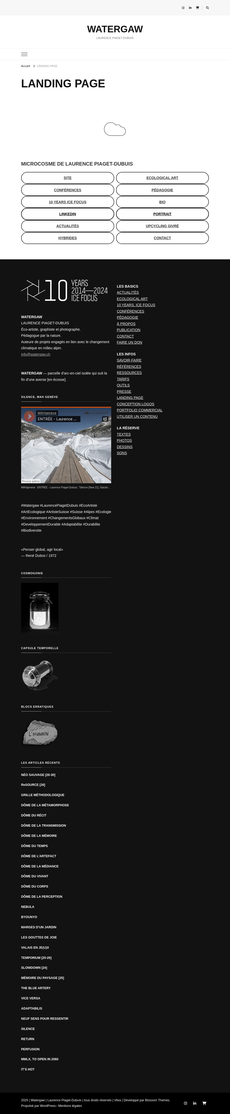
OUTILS (123, 385)
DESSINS (124, 447)
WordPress (47, 1106)
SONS (122, 453)
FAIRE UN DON (129, 342)
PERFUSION (30, 1049)
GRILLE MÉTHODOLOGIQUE (42, 795)
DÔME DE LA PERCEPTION (41, 896)
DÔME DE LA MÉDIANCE (40, 866)
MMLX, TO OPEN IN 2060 (39, 1059)
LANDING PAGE (130, 398)
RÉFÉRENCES (129, 367)
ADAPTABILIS (31, 1008)
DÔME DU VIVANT (34, 876)
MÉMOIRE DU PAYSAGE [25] (42, 978)
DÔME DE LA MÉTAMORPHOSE (45, 805)
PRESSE (124, 392)
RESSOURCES (129, 373)
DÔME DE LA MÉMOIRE (39, 836)
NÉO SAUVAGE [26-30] (38, 775)
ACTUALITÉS (128, 292)
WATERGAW (115, 29)
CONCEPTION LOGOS (135, 404)
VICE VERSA (30, 998)
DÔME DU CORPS (34, 886)
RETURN (27, 1039)
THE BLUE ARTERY (36, 988)
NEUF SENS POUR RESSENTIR (44, 1019)
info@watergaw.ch (35, 354)
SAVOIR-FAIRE (129, 360)
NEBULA (27, 907)
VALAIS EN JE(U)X (35, 947)
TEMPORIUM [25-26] (36, 958)
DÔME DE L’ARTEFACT (38, 856)
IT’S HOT (28, 1069)
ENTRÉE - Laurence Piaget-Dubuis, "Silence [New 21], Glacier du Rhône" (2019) (83, 487)
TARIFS (123, 379)
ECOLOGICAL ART (132, 299)
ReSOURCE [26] (33, 785)
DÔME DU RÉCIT (34, 815)
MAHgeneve (28, 487)
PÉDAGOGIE (127, 317)
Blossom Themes (157, 1100)
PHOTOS (124, 440)
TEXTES (124, 434)
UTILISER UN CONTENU (137, 416)
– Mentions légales (68, 1106)
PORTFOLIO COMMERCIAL (139, 410)
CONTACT (125, 336)
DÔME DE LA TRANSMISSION (43, 825)
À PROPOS (126, 324)
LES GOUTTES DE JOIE (39, 937)
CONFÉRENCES (130, 311)
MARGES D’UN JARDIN (38, 927)
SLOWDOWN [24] (34, 968)
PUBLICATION (128, 330)
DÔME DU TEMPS (34, 846)
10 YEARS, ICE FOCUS (136, 305)
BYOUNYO (29, 917)
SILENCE (28, 1029)
